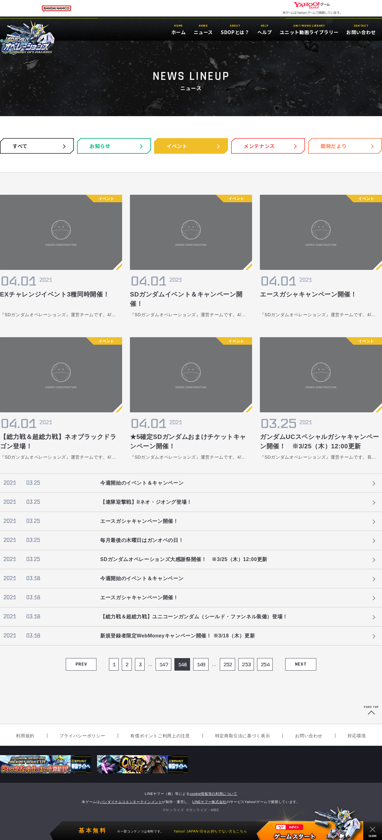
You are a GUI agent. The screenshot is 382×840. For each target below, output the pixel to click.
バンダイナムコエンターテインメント (131, 802)
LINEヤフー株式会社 (209, 802)
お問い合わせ (309, 735)
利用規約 (25, 735)
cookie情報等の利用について (213, 794)
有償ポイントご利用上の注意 (160, 735)
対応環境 (357, 735)
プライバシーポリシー (82, 735)
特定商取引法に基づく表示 (242, 735)
